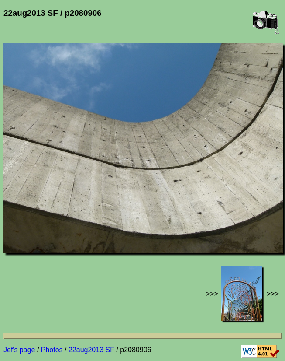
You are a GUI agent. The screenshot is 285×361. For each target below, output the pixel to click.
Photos (52, 350)
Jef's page (19, 350)
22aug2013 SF (91, 350)
